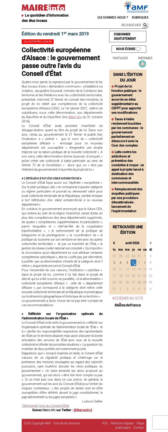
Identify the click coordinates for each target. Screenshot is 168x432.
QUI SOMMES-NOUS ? (112, 17)
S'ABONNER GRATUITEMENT (125, 36)
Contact (138, 427)
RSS (105, 423)
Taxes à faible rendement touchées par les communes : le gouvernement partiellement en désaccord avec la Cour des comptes (127, 132)
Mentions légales (122, 423)
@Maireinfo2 (83, 410)
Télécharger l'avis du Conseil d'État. (46, 406)
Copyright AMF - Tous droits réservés (56, 423)
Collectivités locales (37, 41)
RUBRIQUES (140, 17)
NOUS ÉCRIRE (128, 49)
